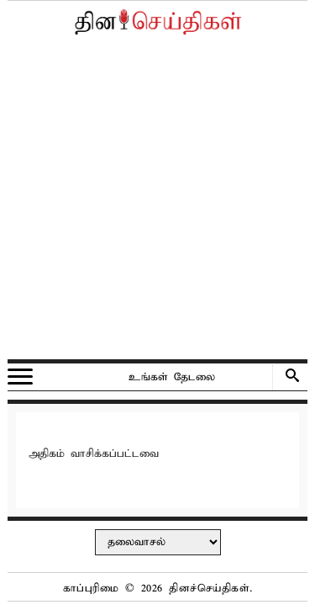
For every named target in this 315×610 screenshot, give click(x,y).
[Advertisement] (157, 201)
